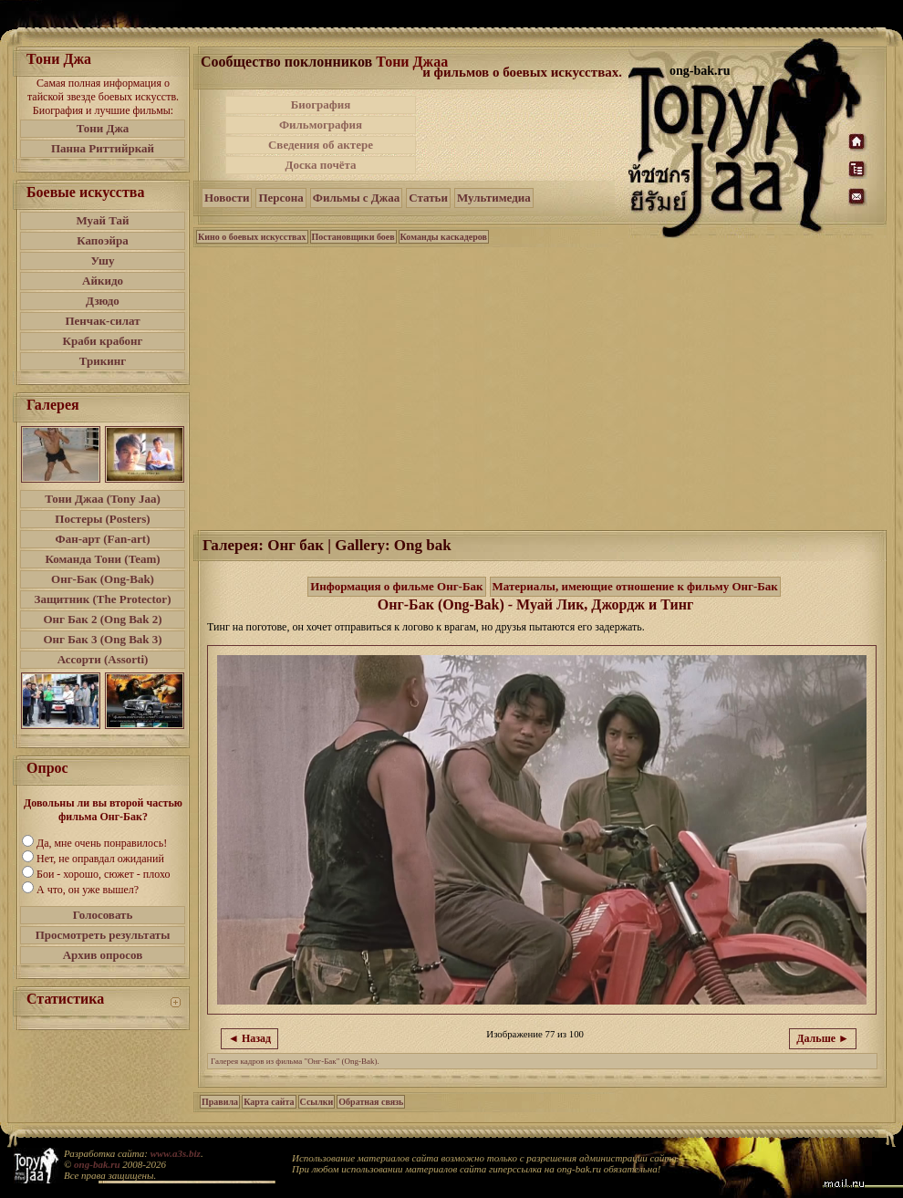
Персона (280, 197)
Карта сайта (269, 1102)
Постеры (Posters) (102, 519)
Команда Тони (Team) (102, 559)
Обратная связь (370, 1102)
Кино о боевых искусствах (252, 237)
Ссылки (317, 1102)
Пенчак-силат (102, 321)
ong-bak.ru (96, 1164)
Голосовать (103, 915)
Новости (226, 197)
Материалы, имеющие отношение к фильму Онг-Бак (635, 586)
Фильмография (320, 124)
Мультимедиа (494, 197)
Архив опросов (103, 955)
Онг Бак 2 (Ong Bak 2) (102, 619)
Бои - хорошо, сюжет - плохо (103, 874)
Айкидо (102, 280)
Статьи (428, 197)
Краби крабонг (103, 341)
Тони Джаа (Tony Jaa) (103, 498)
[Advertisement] (523, 135)
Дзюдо (102, 300)
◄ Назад (249, 1038)
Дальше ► (822, 1038)
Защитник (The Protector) (103, 599)
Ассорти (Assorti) (103, 659)
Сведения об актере (320, 144)
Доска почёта (320, 165)
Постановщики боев (353, 237)
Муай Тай (102, 220)
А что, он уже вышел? (87, 889)
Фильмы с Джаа (356, 197)
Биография (321, 104)
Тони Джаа (412, 61)
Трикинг (102, 361)
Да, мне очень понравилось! (101, 843)
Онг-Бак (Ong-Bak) (102, 579)
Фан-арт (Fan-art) (103, 539)
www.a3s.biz (175, 1153)
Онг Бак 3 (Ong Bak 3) (102, 639)
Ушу (103, 260)
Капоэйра (103, 240)
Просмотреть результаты (103, 935)
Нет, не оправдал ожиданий (100, 858)
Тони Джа (103, 128)
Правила (220, 1102)
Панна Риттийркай (102, 148)
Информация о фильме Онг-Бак (396, 586)
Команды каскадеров (443, 237)
